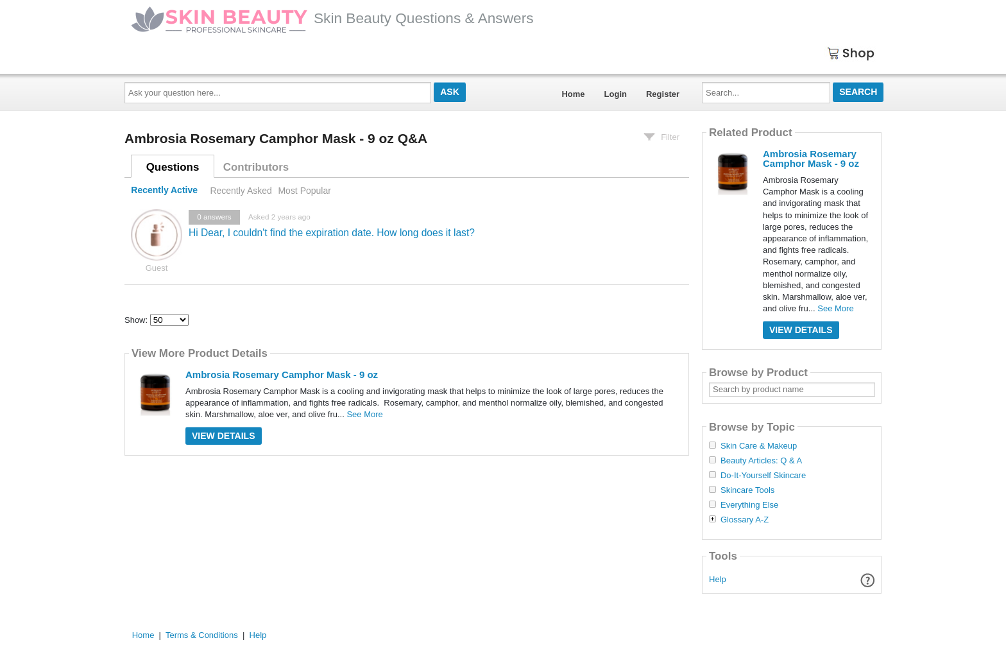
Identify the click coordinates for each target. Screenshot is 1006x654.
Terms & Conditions (202, 635)
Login (615, 94)
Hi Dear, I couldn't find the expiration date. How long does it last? (332, 232)
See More (364, 414)
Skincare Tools (747, 490)
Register (662, 94)
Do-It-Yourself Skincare (763, 475)
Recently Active (164, 190)
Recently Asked (240, 190)
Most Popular (304, 190)
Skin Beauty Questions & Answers (332, 18)
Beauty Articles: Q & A (761, 460)
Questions (173, 167)
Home (572, 94)
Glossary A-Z (744, 519)
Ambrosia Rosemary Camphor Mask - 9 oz (281, 374)
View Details (223, 436)
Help (717, 579)
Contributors (256, 167)
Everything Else (749, 505)
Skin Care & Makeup (758, 446)
